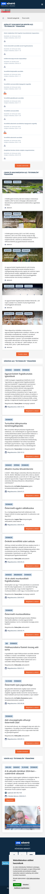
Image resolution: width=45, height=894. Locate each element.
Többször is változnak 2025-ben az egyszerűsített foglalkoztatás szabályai (22, 319)
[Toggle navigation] (42, 4)
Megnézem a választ (32, 411)
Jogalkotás (8, 182)
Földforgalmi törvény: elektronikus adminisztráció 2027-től (17, 187)
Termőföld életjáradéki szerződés (13, 71)
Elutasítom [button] (26, 884)
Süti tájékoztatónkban (33, 878)
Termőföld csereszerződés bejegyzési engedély (17, 84)
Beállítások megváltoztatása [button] (21, 888)
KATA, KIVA (8, 767)
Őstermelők (17, 182)
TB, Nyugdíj (9, 681)
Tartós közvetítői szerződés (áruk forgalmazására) (18, 46)
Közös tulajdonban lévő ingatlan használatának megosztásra (21, 33)
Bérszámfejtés (18, 574)
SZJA (7, 643)
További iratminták (22, 166)
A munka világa (9, 286)
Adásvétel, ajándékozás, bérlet (13, 216)
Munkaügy (8, 250)
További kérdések (22, 751)
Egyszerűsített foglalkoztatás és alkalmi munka (21, 291)
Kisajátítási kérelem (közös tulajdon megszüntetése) (19, 150)
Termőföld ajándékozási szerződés (14, 98)
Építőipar (16, 465)
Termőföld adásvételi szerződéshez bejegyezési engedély (20, 123)
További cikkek (22, 354)
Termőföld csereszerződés (11, 111)
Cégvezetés (17, 370)
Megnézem (9, 800)
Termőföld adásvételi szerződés (13, 137)
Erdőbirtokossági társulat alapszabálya (15, 58)
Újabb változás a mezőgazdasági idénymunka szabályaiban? (21, 256)
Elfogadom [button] (17, 884)
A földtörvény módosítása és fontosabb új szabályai (19, 222)
